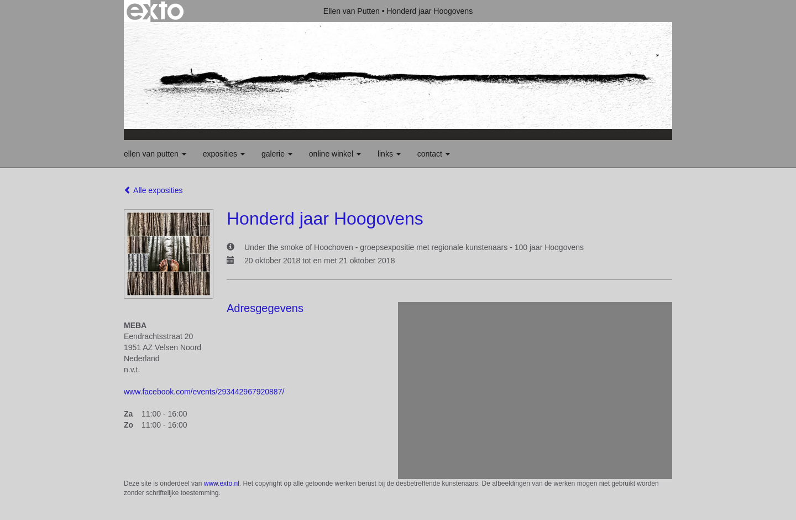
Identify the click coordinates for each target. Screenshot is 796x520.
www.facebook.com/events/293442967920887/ (204, 391)
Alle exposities (153, 190)
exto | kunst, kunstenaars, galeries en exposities (155, 11)
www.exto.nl (221, 483)
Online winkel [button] (335, 153)
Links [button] (389, 153)
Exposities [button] (224, 153)
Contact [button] (433, 153)
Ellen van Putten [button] (155, 153)
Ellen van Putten (351, 11)
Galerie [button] (276, 153)
